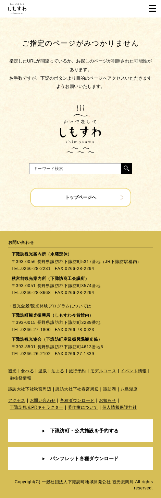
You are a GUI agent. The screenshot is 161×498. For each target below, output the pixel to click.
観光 (12, 371)
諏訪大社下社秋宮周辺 (29, 389)
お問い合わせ (43, 400)
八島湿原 (129, 389)
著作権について (83, 407)
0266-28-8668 (36, 292)
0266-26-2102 (36, 353)
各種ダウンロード (77, 400)
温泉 (42, 371)
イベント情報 (134, 371)
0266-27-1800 (36, 329)
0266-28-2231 (36, 268)
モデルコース (103, 371)
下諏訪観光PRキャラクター (36, 407)
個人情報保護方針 (119, 407)
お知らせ (107, 400)
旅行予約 (77, 371)
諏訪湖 (109, 389)
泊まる (57, 371)
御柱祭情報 (21, 378)
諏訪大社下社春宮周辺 (77, 389)
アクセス (16, 400)
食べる (27, 371)
